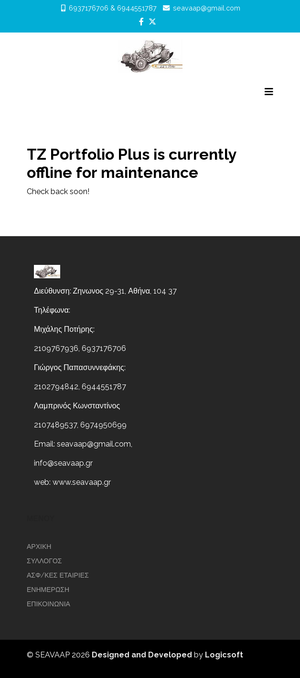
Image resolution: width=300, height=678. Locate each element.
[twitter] (152, 21)
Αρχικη (39, 546)
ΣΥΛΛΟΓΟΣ (44, 561)
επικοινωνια (48, 604)
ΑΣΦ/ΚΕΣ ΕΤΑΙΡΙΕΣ (58, 575)
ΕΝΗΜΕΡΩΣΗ (48, 589)
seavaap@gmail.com (206, 8)
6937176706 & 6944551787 (113, 8)
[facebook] (141, 21)
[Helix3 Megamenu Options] (269, 92)
